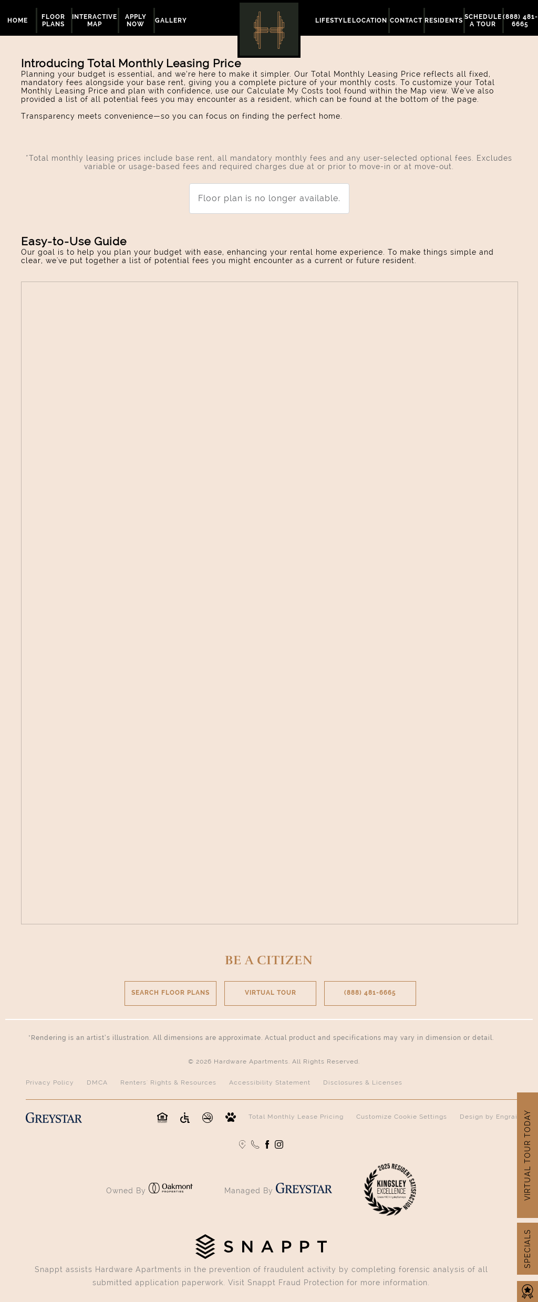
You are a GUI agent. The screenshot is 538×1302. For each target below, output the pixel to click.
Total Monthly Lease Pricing (296, 1116)
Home (17, 20)
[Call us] (255, 1144)
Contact (406, 20)
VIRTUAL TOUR (270, 992)
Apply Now (136, 20)
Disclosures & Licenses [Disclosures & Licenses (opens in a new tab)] (362, 1082)
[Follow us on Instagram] (279, 1144)
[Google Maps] (242, 1144)
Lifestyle (333, 20)
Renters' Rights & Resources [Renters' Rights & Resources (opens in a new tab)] (168, 1082)
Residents (444, 20)
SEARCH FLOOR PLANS (170, 992)
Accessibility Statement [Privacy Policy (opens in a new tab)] (270, 1082)
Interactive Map (94, 20)
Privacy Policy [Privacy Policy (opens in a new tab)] (50, 1082)
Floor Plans (53, 20)
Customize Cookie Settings (401, 1116)
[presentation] (269, 603)
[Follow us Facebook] (267, 1144)
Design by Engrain (491, 1116)
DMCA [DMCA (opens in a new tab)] (97, 1082)
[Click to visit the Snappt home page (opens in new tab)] (261, 1256)
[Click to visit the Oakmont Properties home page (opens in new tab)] (171, 1190)
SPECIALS (527, 1248)
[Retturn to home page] (269, 29)
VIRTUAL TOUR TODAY (527, 1155)
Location (369, 20)
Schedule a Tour (483, 20)
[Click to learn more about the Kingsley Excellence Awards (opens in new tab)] (390, 1213)
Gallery (171, 20)
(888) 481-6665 (370, 992)
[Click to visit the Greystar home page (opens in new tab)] (304, 1190)
